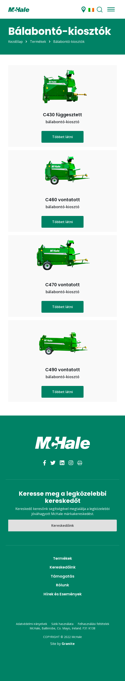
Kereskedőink (62, 525)
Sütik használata (62, 624)
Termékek (38, 41)
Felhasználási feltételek (93, 624)
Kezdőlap (15, 41)
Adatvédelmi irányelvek (31, 624)
